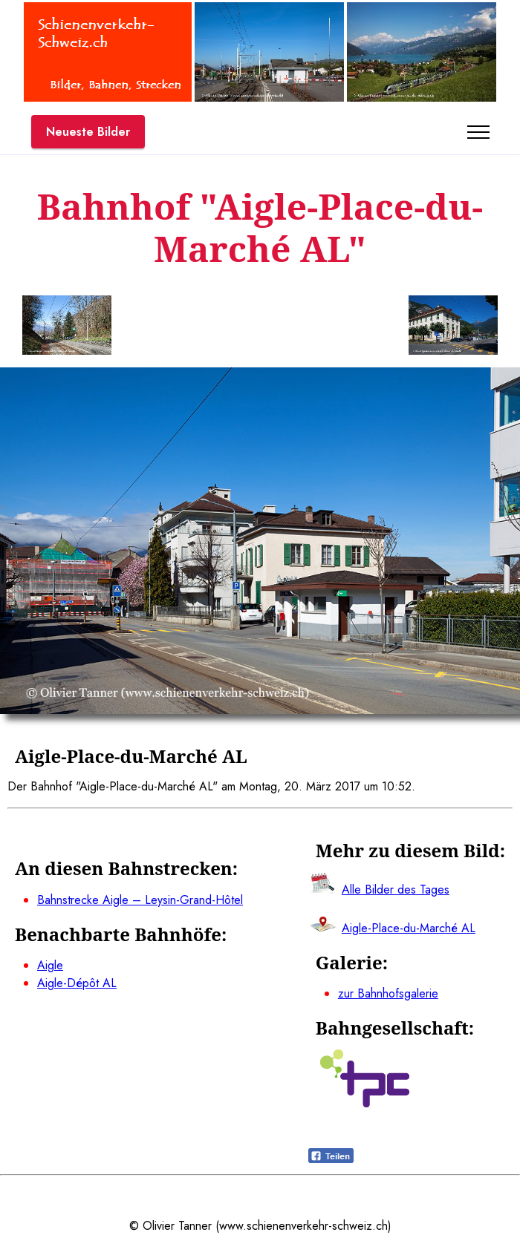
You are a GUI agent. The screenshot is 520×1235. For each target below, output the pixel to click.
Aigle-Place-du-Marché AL (408, 928)
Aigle (50, 965)
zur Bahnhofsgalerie (388, 993)
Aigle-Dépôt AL (77, 983)
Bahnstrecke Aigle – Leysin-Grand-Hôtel (140, 899)
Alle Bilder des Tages (395, 889)
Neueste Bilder (88, 131)
